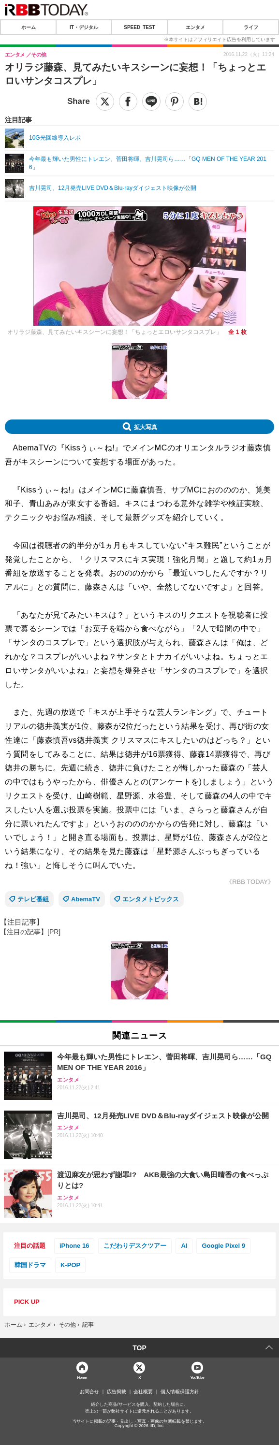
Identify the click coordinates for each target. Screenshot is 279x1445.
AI (184, 1245)
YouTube (197, 1377)
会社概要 (143, 1391)
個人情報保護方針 (180, 1391)
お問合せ (89, 1391)
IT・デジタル (84, 27)
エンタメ (195, 27)
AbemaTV (85, 899)
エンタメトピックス (150, 899)
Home (82, 1377)
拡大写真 (145, 427)
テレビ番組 (33, 899)
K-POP (70, 1265)
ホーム (28, 27)
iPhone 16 (74, 1245)
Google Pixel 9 (223, 1245)
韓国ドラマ (30, 1265)
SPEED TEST (139, 27)
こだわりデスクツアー (134, 1245)
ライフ (251, 27)
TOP (139, 1348)
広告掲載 (116, 1391)
